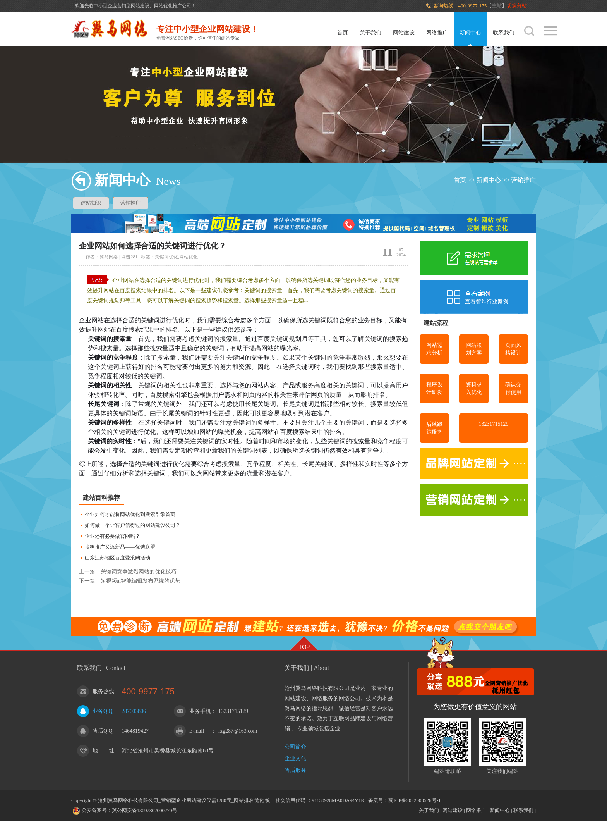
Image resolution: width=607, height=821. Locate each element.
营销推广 (523, 180)
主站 (497, 6)
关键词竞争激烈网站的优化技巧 (139, 572)
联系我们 (503, 33)
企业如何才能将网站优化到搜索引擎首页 (130, 514)
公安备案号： (91, 810)
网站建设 (404, 33)
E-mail (196, 731)
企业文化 (295, 758)
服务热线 (103, 691)
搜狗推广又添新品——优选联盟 (120, 547)
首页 (342, 33)
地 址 (103, 751)
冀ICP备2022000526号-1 (414, 800)
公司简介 (295, 747)
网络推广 (437, 33)
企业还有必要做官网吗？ (112, 536)
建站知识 (91, 203)
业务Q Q (103, 711)
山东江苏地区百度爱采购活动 (117, 558)
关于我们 (370, 33)
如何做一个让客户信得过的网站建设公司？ (132, 525)
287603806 (134, 711)
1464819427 (135, 731)
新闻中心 (470, 33)
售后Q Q (103, 731)
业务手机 (200, 711)
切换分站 (517, 6)
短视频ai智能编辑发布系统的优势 (140, 581)
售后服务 (295, 770)
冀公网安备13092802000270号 (144, 810)
